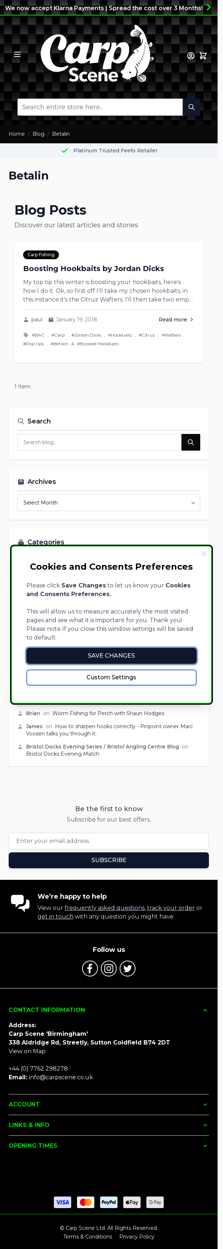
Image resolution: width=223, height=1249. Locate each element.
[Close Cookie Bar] (204, 553)
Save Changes (111, 655)
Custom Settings (111, 677)
